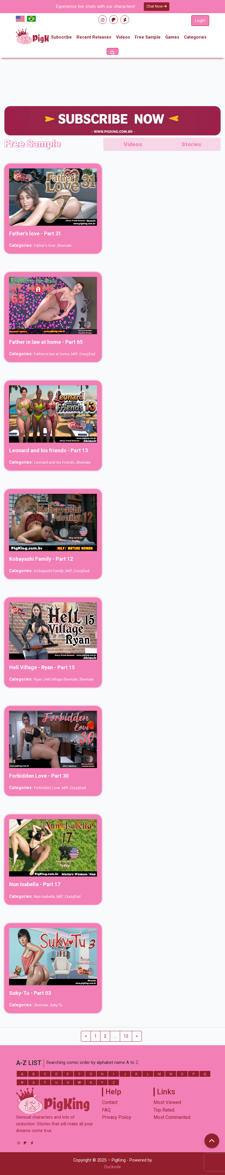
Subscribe (61, 37)
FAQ (106, 1110)
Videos (123, 37)
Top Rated (164, 1110)
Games (172, 37)
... (115, 1036)
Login (200, 20)
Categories (195, 37)
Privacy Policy (116, 1117)
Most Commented (172, 1117)
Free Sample (148, 37)
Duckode (112, 1166)
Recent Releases (93, 37)
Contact (109, 1102)
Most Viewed (167, 1102)
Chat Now (156, 6)
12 (126, 1036)
